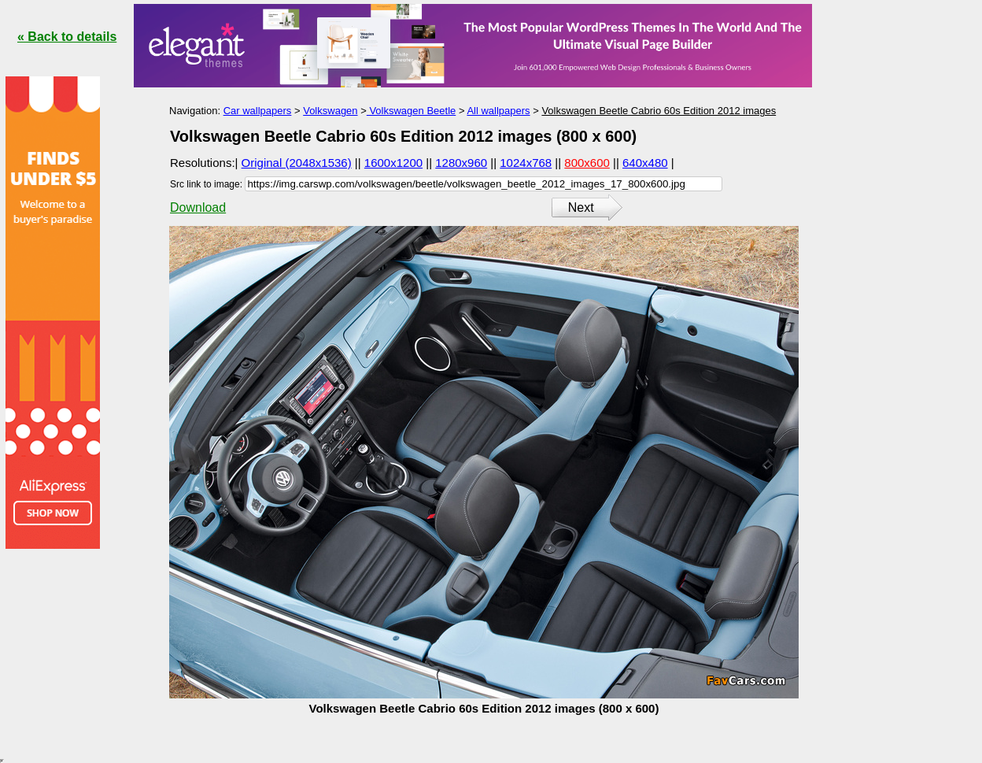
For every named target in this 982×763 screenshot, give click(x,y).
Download (198, 207)
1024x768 (526, 162)
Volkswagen (330, 111)
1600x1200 (393, 162)
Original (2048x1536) (297, 162)
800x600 (587, 162)
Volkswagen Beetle (411, 111)
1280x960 (461, 162)
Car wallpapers (257, 111)
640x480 (645, 162)
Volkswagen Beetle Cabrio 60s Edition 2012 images (658, 111)
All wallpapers (498, 111)
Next (581, 207)
